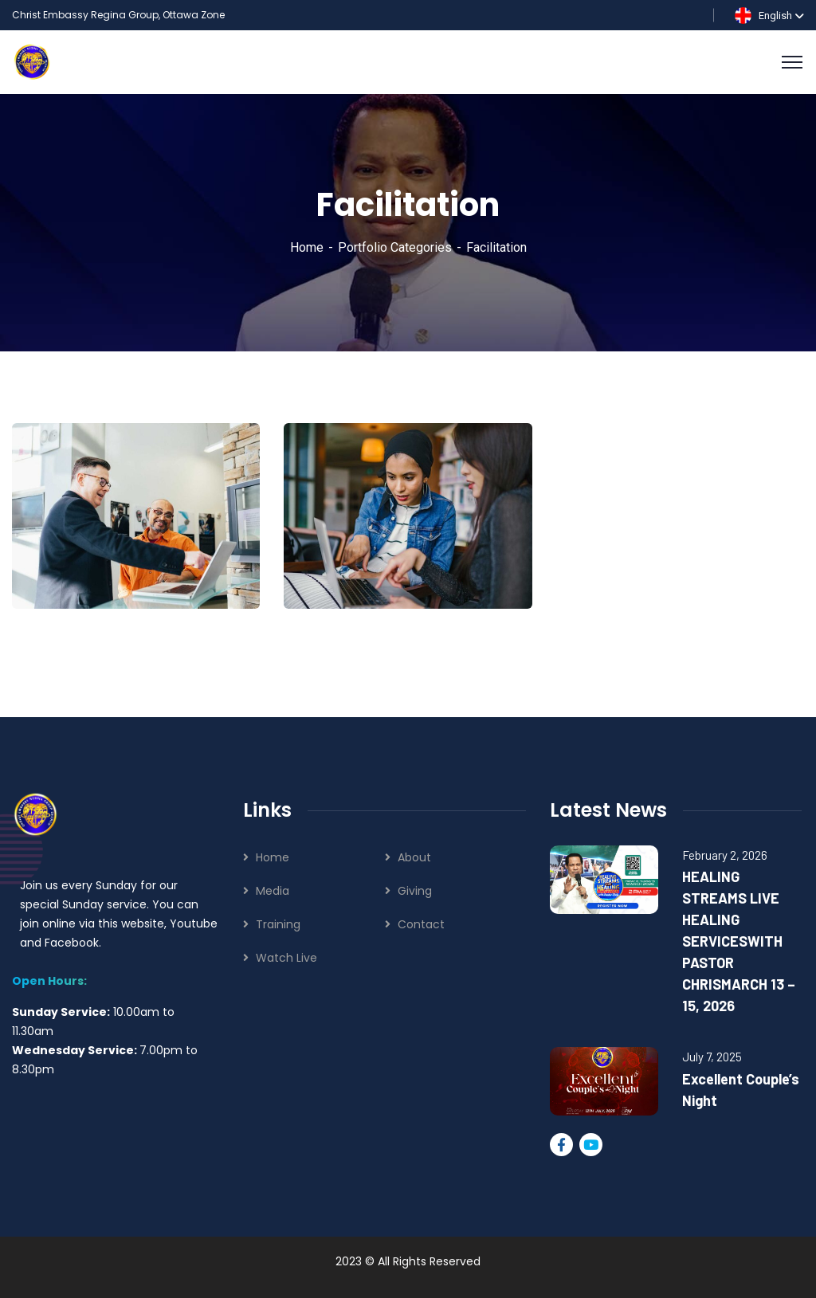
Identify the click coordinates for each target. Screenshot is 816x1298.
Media (272, 891)
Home (307, 247)
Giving (415, 891)
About (414, 857)
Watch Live (286, 958)
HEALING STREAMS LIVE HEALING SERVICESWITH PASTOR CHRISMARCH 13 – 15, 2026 (738, 941)
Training (278, 924)
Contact (421, 924)
